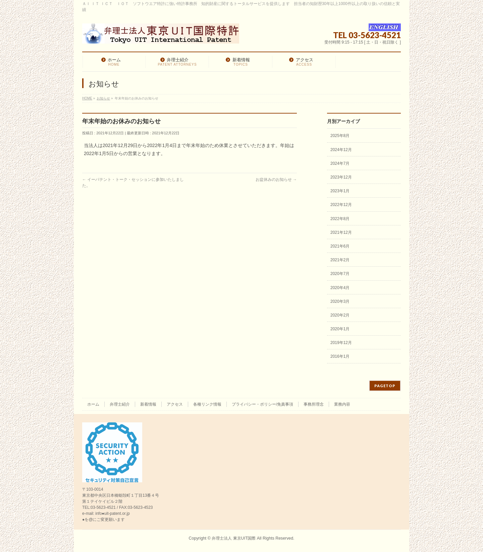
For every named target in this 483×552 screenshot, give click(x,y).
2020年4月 (340, 287)
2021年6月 (340, 246)
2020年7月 (340, 273)
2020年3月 (340, 301)
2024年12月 (341, 149)
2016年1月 (340, 356)
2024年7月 (340, 163)
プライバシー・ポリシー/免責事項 (262, 404)
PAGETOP (384, 386)
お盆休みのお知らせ (276, 179)
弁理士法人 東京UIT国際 (234, 538)
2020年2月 (340, 315)
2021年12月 (341, 232)
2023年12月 (341, 177)
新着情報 (148, 404)
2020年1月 (340, 329)
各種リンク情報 (207, 404)
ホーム (93, 404)
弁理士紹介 (120, 404)
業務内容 (342, 404)
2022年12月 (341, 204)
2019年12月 (341, 342)
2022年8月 (340, 218)
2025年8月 (340, 135)
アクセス (175, 404)
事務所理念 (314, 404)
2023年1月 (340, 191)
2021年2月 (340, 260)
